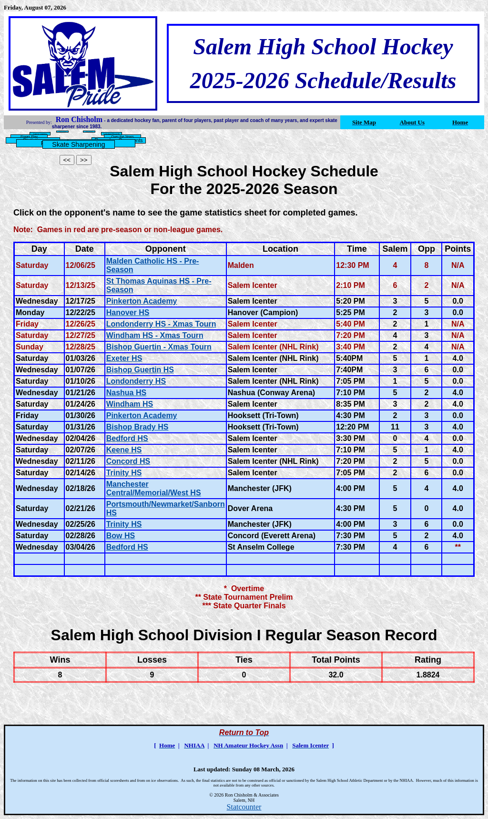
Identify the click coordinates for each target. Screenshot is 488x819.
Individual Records (111, 134)
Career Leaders (40, 134)
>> (84, 160)
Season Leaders (63, 131)
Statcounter (244, 807)
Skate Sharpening (78, 144)
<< (67, 160)
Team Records (89, 131)
